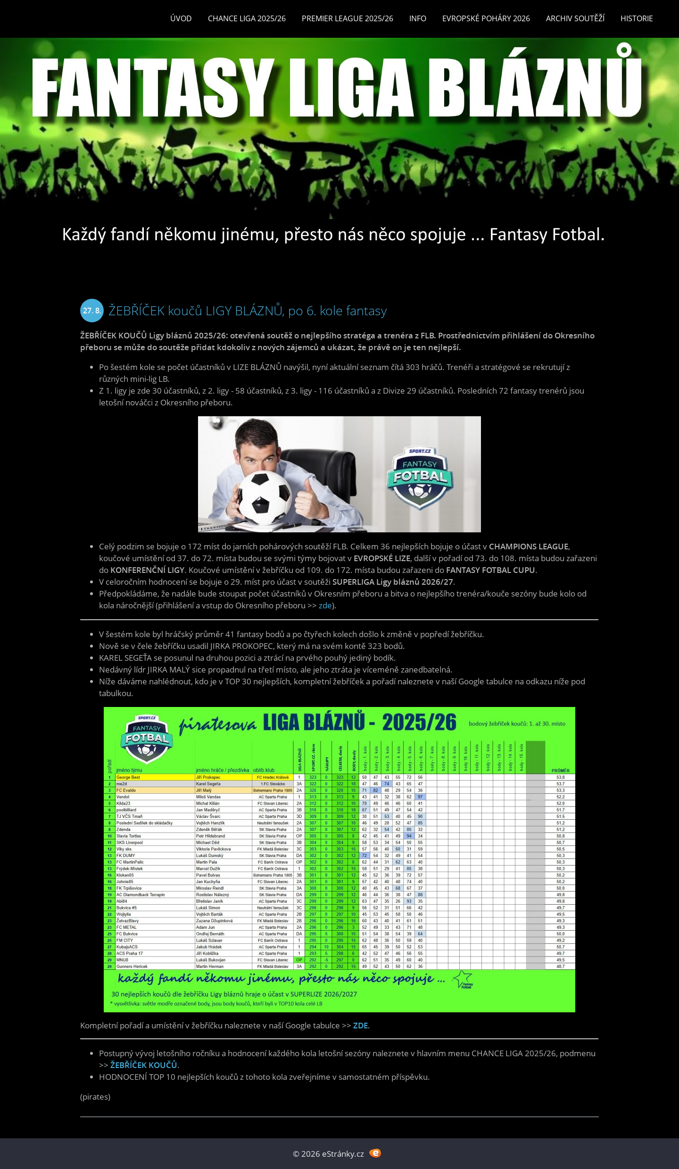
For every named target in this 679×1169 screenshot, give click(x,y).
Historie (637, 18)
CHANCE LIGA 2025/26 (247, 18)
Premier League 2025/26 (347, 18)
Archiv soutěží (575, 18)
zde (325, 605)
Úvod (181, 18)
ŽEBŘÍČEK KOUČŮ (143, 1065)
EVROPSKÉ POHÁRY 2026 (486, 18)
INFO (417, 18)
